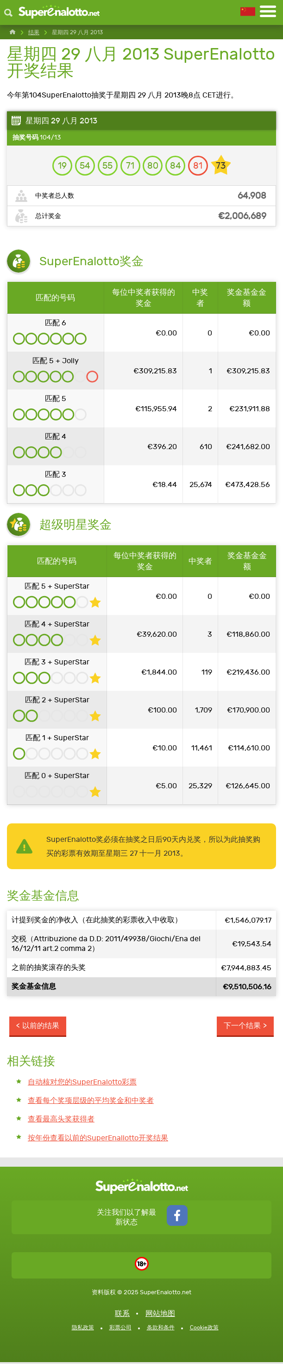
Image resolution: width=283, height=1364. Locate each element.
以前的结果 (40, 1027)
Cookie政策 (204, 1330)
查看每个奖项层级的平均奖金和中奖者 (91, 1102)
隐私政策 (83, 1330)
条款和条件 (161, 1330)
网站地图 (160, 1315)
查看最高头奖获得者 (61, 1120)
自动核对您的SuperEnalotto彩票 (82, 1083)
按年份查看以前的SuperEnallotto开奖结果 (98, 1139)
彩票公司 (120, 1330)
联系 (122, 1315)
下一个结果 (242, 1027)
